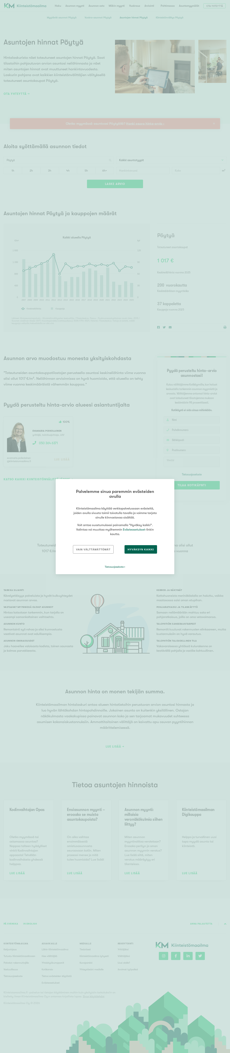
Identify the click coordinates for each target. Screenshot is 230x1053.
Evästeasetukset (134, 529)
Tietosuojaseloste (114, 566)
